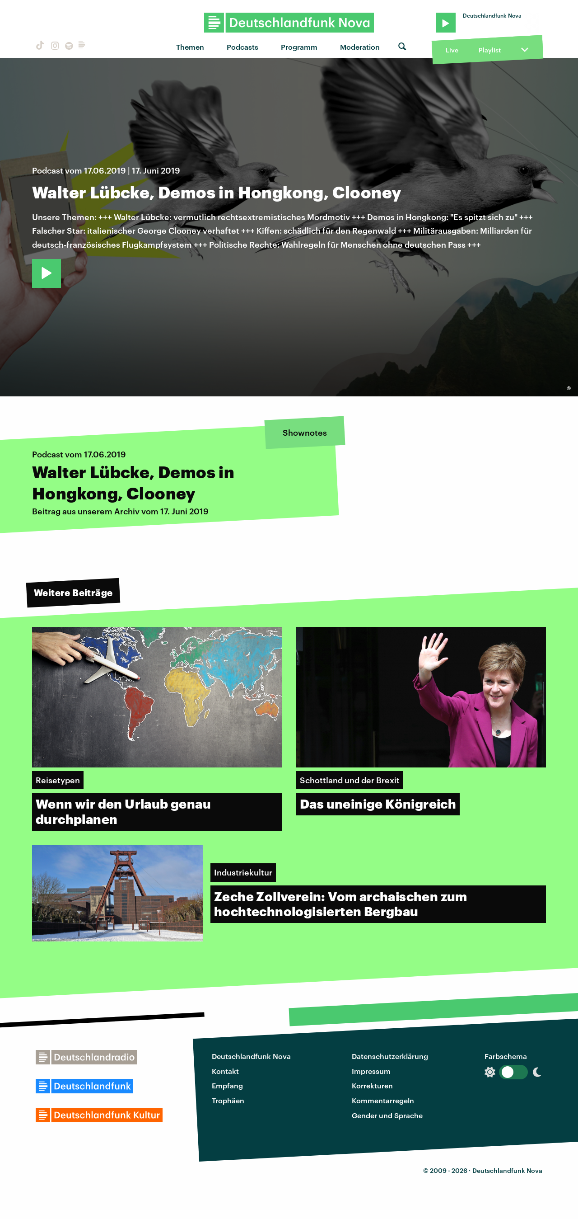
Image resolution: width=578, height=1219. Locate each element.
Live (452, 50)
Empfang (227, 1085)
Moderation (360, 46)
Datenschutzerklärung (390, 1056)
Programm (299, 46)
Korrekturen (372, 1085)
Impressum (371, 1071)
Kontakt (225, 1071)
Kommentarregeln (383, 1100)
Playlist (490, 50)
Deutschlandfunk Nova (251, 1056)
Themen (190, 46)
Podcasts (242, 46)
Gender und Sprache (387, 1115)
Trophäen (228, 1100)
